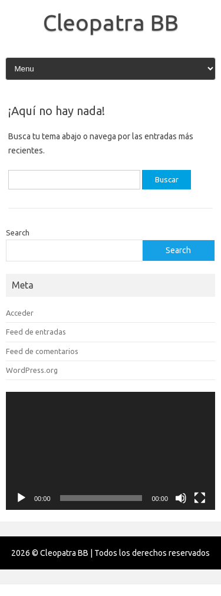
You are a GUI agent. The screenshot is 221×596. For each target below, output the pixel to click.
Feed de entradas (36, 332)
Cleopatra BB (111, 22)
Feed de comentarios (42, 351)
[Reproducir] (21, 498)
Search (17, 232)
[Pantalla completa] (200, 498)
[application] (110, 451)
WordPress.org (32, 370)
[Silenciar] (181, 498)
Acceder (20, 313)
